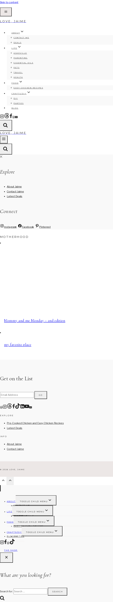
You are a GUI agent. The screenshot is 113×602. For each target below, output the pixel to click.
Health (18, 77)
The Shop (11, 550)
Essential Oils (23, 63)
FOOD (10, 522)
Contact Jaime (15, 191)
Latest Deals (14, 196)
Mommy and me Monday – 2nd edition (34, 320)
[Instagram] (2, 117)
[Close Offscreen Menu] (1, 156)
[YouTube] (26, 407)
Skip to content (9, 2)
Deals (18, 43)
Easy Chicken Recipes (28, 88)
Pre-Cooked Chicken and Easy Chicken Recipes (35, 423)
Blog (15, 108)
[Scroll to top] (3, 481)
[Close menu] (0, 488)
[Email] (16, 117)
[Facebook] (11, 117)
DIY (16, 98)
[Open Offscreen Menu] (6, 11)
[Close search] (6, 557)
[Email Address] (17, 395)
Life (9, 511)
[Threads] (7, 117)
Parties (19, 103)
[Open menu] (4, 139)
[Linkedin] (22, 407)
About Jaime (14, 186)
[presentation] (56, 278)
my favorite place (17, 344)
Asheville (20, 53)
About (11, 501)
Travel (18, 72)
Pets (17, 68)
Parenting (21, 58)
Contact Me (21, 38)
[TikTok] (17, 407)
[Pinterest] (13, 117)
